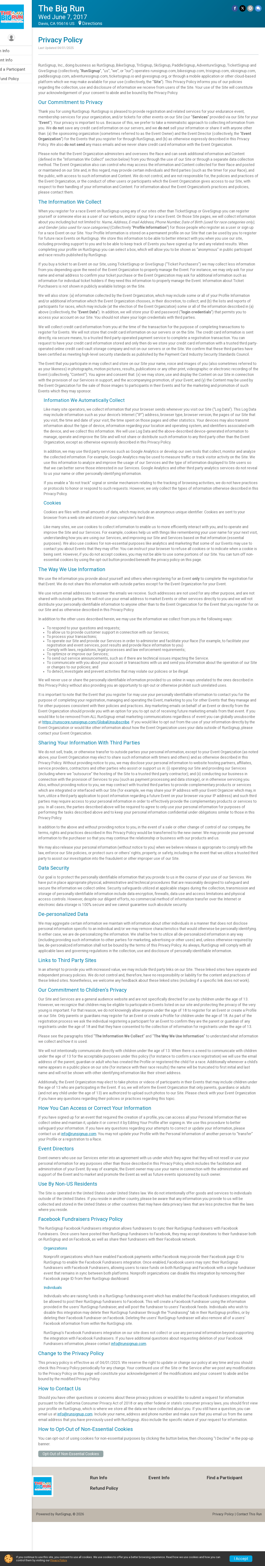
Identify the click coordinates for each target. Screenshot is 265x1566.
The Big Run (70, 8)
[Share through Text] (258, 8)
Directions (101, 23)
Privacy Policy (58, 1560)
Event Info (12, 60)
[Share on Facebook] (235, 8)
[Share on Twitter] (243, 8)
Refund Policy (15, 78)
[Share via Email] (250, 8)
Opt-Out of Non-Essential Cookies (80, 1498)
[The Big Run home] (20, 16)
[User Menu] (21, 38)
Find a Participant (18, 69)
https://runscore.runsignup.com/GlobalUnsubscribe (130, 744)
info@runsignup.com (87, 1172)
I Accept (241, 1559)
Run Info (10, 51)
